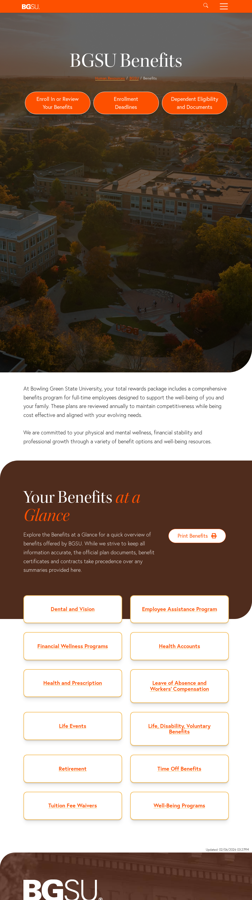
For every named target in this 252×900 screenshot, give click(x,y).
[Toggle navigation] (224, 6)
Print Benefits (197, 536)
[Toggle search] (206, 6)
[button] (108, 6)
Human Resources (110, 78)
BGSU (134, 78)
